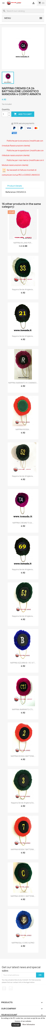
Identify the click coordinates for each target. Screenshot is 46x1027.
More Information (28, 1024)
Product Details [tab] (14, 186)
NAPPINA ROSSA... (23, 429)
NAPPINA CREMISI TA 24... (23, 523)
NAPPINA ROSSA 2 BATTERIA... (23, 756)
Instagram (11, 988)
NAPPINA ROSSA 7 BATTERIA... (23, 849)
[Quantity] (5, 114)
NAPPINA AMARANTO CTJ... (23, 709)
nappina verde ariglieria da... (23, 803)
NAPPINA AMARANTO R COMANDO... (23, 383)
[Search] (23, 11)
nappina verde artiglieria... (23, 289)
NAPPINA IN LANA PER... (23, 243)
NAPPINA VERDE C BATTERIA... (23, 896)
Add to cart (23, 114)
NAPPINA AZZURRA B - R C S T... (23, 663)
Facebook (4, 988)
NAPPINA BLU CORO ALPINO (23, 943)
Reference (11, 192)
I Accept (16, 1025)
